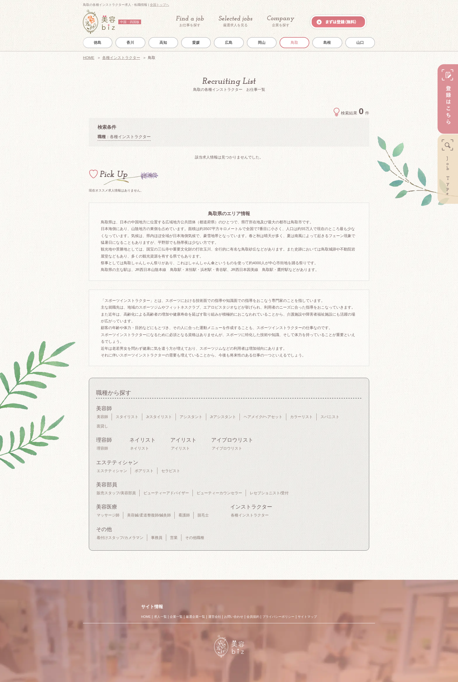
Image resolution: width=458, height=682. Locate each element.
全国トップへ (159, 4)
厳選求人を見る (235, 21)
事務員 (156, 537)
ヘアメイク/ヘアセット (263, 417)
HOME (88, 57)
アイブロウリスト (227, 448)
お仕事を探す (190, 21)
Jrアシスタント (223, 417)
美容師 (102, 417)
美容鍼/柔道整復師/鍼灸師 (149, 515)
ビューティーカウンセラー (219, 493)
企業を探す (280, 21)
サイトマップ (307, 616)
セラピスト (170, 471)
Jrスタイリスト (159, 417)
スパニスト (329, 417)
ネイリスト (139, 448)
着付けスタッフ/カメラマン (120, 537)
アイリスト (180, 448)
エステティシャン (112, 471)
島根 (327, 42)
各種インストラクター (121, 57)
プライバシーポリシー (278, 616)
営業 (174, 537)
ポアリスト (144, 471)
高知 (163, 42)
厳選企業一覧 (195, 616)
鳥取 (294, 42)
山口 (360, 42)
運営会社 (214, 616)
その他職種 (194, 537)
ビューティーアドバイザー (166, 493)
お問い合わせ (233, 616)
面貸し (102, 426)
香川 (130, 42)
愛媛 (196, 42)
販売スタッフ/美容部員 (116, 493)
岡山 (262, 42)
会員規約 (253, 616)
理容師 (102, 448)
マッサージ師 (108, 515)
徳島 (97, 42)
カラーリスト (301, 417)
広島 (229, 42)
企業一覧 (176, 616)
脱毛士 (203, 515)
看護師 (184, 515)
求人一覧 (160, 616)
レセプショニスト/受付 (269, 493)
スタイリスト (127, 417)
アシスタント (191, 417)
